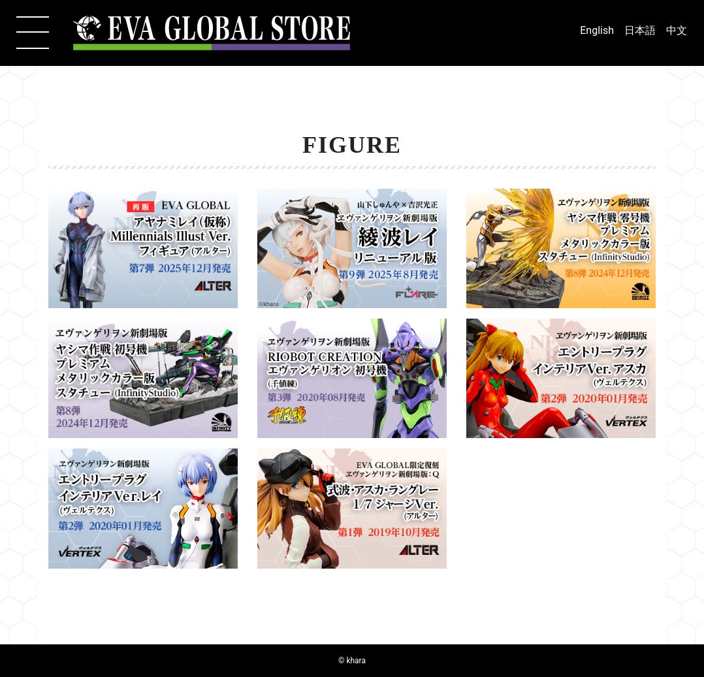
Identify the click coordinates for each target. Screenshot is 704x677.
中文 (676, 30)
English (597, 30)
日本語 (640, 30)
